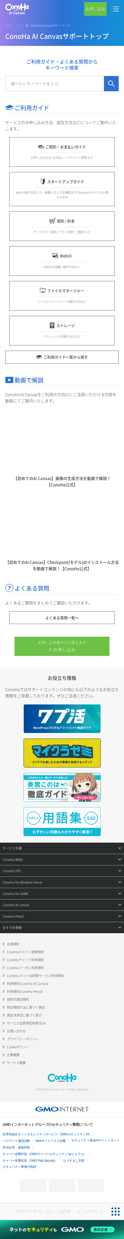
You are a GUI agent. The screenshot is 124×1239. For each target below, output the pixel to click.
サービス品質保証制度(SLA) (26, 1023)
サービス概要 (16, 1062)
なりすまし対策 (73, 1160)
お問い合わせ (16, 1031)
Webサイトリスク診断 (51, 1141)
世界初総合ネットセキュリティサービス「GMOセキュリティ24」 (47, 1134)
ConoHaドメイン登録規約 (25, 952)
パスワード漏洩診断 (16, 1141)
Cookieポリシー (18, 1047)
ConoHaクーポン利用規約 (25, 967)
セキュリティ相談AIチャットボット (95, 1140)
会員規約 (13, 944)
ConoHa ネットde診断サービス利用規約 (35, 975)
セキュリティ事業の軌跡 (19, 1167)
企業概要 (13, 1054)
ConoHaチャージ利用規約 (25, 959)
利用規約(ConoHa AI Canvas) (27, 983)
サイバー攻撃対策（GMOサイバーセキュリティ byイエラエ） (45, 1154)
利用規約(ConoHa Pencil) (25, 991)
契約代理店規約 (18, 999)
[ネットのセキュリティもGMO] (62, 1229)
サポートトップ (14, 25)
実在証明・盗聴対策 (16, 1147)
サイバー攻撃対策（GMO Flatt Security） (30, 1160)
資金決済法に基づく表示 (24, 1015)
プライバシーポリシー (23, 1039)
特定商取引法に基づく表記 (26, 1007)
